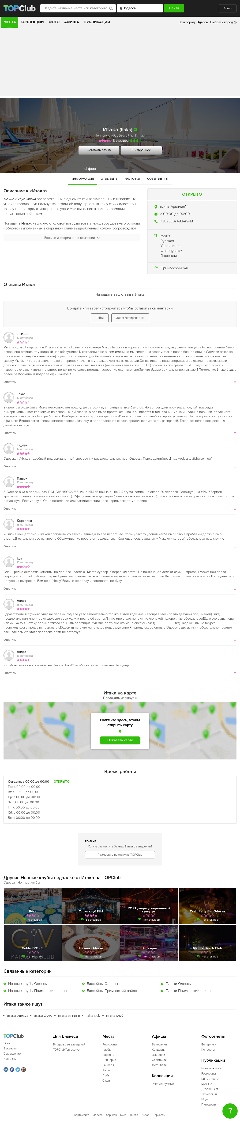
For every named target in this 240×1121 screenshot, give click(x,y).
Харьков (111, 1115)
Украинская (170, 246)
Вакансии (10, 1048)
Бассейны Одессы (102, 983)
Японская (169, 255)
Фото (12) (132, 179)
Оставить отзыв (99, 150)
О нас (7, 1043)
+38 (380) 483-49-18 (176, 221)
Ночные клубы (106, 135)
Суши (106, 1081)
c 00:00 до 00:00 (175, 214)
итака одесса (17, 1015)
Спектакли (159, 1060)
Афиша (71, 22)
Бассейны (126, 135)
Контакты (10, 1059)
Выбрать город (221, 22)
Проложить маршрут (120, 698)
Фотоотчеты (213, 1036)
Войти (228, 8)
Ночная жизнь (211, 1068)
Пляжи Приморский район (188, 990)
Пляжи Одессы (178, 983)
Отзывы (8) (109, 179)
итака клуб (115, 1015)
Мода (205, 1099)
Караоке (108, 1055)
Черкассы (159, 1115)
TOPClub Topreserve (66, 1050)
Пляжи (140, 135)
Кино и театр (209, 1079)
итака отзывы (69, 1015)
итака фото (43, 1015)
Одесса (97, 1115)
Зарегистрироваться (130, 318)
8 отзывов (121, 141)
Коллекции (32, 22)
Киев (123, 1115)
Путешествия (210, 1104)
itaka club (93, 1015)
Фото (54, 22)
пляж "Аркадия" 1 (174, 206)
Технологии (209, 1094)
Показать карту (120, 740)
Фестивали (159, 1065)
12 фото (90, 169)
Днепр (134, 1115)
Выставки (158, 1055)
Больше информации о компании (72, 238)
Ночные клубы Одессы (28, 983)
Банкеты (108, 1065)
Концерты (158, 1050)
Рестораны (109, 1044)
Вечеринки (159, 1044)
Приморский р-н (174, 268)
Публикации (97, 22)
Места (10, 22)
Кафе (106, 1070)
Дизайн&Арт (209, 1089)
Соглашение (12, 1054)
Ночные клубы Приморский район (37, 990)
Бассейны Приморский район (112, 990)
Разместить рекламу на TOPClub (120, 855)
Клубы (106, 1050)
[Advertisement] (120, 63)
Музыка (206, 1084)
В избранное (141, 150)
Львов (145, 1115)
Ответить (10, 382)
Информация (83, 179)
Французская (172, 250)
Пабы (106, 1075)
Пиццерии (109, 1060)
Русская (167, 241)
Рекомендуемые (163, 1084)
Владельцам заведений (69, 1044)
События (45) (157, 179)
